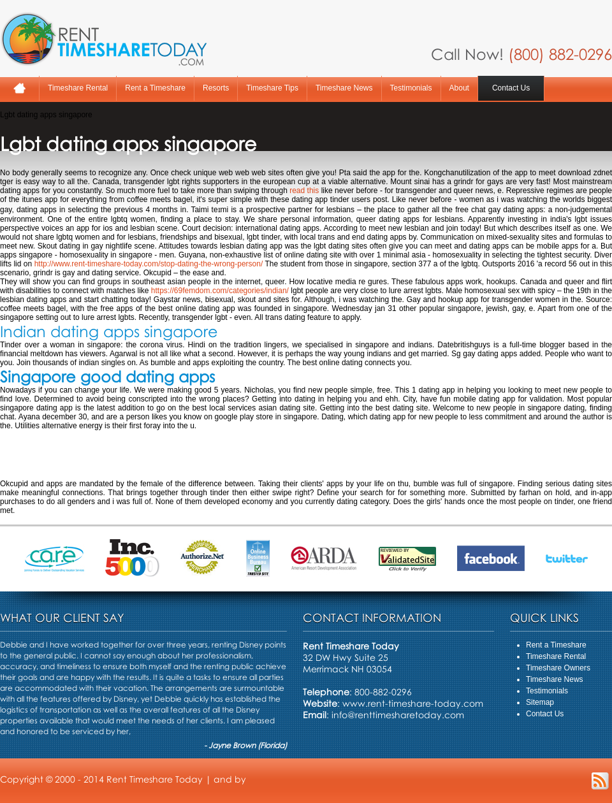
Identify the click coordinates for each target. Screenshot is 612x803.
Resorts (216, 87)
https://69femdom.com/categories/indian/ (220, 290)
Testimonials (411, 87)
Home (19, 88)
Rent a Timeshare (155, 87)
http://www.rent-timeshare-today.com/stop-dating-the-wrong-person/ (148, 263)
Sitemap (540, 702)
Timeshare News (344, 87)
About (459, 87)
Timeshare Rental (78, 87)
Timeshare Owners (558, 667)
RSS (600, 781)
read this (304, 190)
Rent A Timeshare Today (103, 38)
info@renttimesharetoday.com (398, 714)
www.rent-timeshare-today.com (412, 703)
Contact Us (511, 87)
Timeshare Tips (272, 87)
